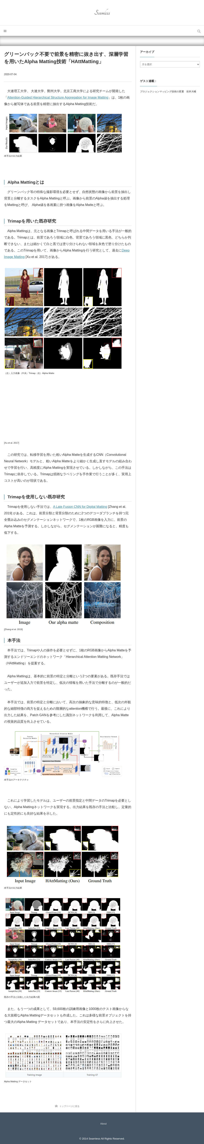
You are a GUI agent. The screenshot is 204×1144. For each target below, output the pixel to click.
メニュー (5, 31)
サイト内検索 (199, 31)
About (103, 1123)
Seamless (102, 12)
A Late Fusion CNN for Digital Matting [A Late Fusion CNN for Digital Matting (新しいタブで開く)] (80, 506)
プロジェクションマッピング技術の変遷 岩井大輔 (168, 91)
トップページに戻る (69, 1106)
